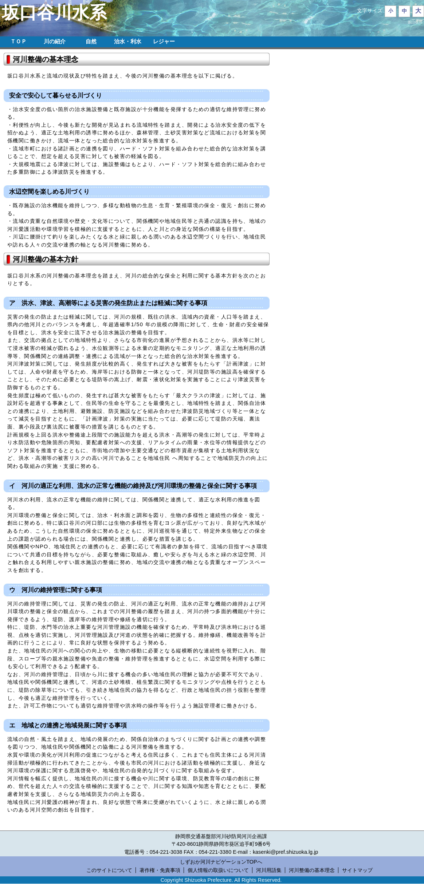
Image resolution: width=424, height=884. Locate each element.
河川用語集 (269, 870)
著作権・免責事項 (160, 870)
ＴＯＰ (18, 41)
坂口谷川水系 (54, 12)
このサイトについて (109, 870)
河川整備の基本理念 (312, 870)
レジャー (164, 41)
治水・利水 (127, 41)
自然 (91, 41)
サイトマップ (357, 870)
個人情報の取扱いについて (218, 870)
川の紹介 (55, 41)
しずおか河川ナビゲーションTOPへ (221, 862)
